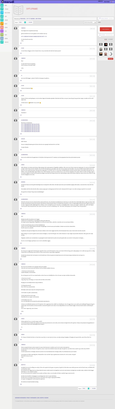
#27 (21, 115)
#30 (21, 159)
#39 (21, 359)
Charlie (22, 164)
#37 (21, 329)
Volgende (30, 22)
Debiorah (23, 182)
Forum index (22, 18)
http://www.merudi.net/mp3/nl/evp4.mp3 (30, 128)
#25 (21, 90)
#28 (21, 133)
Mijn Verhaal (38, 18)
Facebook (46, 398)
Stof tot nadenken (30, 18)
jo (21, 75)
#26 (21, 105)
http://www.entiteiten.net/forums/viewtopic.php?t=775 (34, 36)
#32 (21, 194)
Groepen (42, 398)
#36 (21, 313)
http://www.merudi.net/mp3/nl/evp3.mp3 (30, 127)
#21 (20, 43)
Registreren (106, 1)
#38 (21, 339)
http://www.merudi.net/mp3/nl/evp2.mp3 (30, 125)
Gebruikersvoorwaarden (20, 398)
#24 (21, 80)
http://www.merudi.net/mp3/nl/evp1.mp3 (30, 124)
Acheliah (23, 138)
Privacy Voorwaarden (31, 398)
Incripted (23, 364)
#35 (21, 259)
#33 (21, 208)
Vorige (20, 22)
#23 (21, 70)
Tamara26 (23, 28)
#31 (20, 177)
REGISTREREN (106, 29)
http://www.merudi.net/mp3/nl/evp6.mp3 (30, 131)
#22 (21, 53)
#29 (21, 149)
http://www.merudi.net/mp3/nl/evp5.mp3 (30, 130)
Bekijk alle (111, 58)
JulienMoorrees (24, 120)
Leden (38, 398)
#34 (21, 243)
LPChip (22, 48)
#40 (21, 384)
